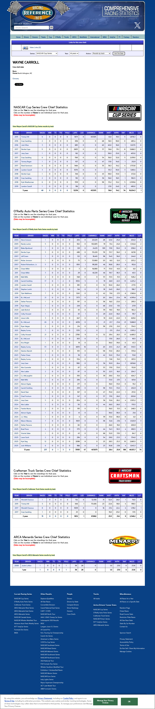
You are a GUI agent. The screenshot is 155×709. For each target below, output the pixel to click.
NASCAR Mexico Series (49, 673)
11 (42, 149)
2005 (16, 244)
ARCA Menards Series (22, 614)
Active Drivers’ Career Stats (104, 605)
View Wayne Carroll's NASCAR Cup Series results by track (33, 126)
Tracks (43, 37)
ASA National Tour (47, 661)
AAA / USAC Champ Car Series (51, 617)
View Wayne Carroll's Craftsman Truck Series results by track (34, 489)
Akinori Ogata (26, 384)
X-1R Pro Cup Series (48, 642)
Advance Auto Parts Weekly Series (26, 623)
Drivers (26, 37)
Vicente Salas (25, 433)
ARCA (74, 37)
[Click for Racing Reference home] (78, 16)
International (94, 37)
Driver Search (23, 23)
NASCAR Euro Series (48, 676)
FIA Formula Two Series (49, 664)
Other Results (46, 594)
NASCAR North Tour (48, 614)
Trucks (66, 37)
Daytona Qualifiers (47, 599)
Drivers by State (72, 602)
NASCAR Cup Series (21, 599)
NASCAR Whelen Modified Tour (25, 620)
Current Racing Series (23, 594)
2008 (16, 566)
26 (45, 322)
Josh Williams (26, 446)
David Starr (25, 392)
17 (45, 281)
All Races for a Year (126, 599)
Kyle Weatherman (27, 182)
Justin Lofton (26, 566)
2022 (16, 347)
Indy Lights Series (47, 679)
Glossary (16, 79)
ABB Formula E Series (48, 689)
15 (42, 516)
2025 (16, 421)
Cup (50, 37)
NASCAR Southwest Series (50, 655)
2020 (16, 310)
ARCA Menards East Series (23, 611)
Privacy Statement (126, 639)
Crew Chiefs (71, 614)
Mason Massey (26, 421)
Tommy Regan (26, 162)
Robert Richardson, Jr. (29, 265)
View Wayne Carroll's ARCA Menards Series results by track (34, 555)
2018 (16, 170)
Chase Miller (25, 269)
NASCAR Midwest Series (49, 651)
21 (45, 298)
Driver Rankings (72, 608)
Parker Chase (25, 355)
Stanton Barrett (26, 351)
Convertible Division (48, 605)
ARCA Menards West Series (24, 608)
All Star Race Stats (126, 620)
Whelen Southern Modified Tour (52, 667)
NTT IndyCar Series (21, 627)
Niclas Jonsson (26, 260)
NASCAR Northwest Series (50, 658)
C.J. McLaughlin (26, 376)
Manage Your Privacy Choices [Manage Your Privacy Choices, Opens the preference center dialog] (105, 702)
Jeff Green (24, 256)
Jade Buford (25, 310)
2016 (16, 141)
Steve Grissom (26, 240)
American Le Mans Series (49, 639)
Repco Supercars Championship (52, 683)
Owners (35, 37)
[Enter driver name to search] (31, 27)
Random (136, 37)
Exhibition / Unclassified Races (52, 670)
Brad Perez (25, 429)
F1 (119, 37)
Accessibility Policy (126, 642)
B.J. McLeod (25, 298)
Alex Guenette (26, 367)
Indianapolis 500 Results (50, 620)
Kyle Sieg (24, 441)
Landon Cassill (26, 170)
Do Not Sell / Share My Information (132, 648)
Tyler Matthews (26, 293)
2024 (16, 396)
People (69, 594)
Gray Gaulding (26, 141)
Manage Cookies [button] (126, 651)
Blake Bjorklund (26, 248)
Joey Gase (25, 153)
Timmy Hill (25, 137)
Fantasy (126, 37)
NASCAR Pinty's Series (101, 619)
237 (45, 450)
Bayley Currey (26, 330)
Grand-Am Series (47, 636)
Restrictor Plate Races (127, 617)
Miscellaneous (125, 594)
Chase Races (124, 611)
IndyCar (112, 37)
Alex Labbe (25, 371)
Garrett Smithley (26, 281)
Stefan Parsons (26, 302)
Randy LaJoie (26, 244)
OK (129, 702)
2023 (16, 351)
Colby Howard (26, 314)
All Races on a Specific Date (129, 602)
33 (45, 347)
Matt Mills (24, 277)
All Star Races (45, 602)
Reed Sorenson (26, 166)
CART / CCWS (45, 611)
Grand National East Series (50, 608)
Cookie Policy (68, 698)
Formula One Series (21, 630)
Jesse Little (25, 318)
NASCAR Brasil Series (48, 648)
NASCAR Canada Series (22, 617)
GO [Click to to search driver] (51, 27)
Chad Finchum (26, 396)
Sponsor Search (125, 633)
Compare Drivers (73, 605)
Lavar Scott (25, 437)
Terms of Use (124, 645)
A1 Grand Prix (45, 630)
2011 (16, 273)
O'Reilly (58, 37)
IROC (42, 623)
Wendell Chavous (27, 500)
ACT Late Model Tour (48, 686)
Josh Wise (25, 145)
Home (18, 37)
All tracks (96, 599)
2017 (16, 149)
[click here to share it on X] (138, 25)
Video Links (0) (31, 48)
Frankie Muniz (26, 409)
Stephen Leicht (26, 289)
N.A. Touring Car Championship (52, 633)
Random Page (125, 608)
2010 (16, 269)
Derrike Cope (25, 149)
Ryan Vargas (25, 306)
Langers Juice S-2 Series (49, 627)
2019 (16, 186)
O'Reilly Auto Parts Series (23, 602)
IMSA (105, 37)
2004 (16, 240)
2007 (16, 248)
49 (42, 190)
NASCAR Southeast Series (50, 645)
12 (45, 441)
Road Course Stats (126, 614)
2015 (16, 137)
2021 (16, 330)
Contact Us (124, 627)
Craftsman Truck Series (22, 605)
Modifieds (83, 37)
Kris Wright (25, 343)
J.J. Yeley (24, 417)
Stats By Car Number (127, 623)
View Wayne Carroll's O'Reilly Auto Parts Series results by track (35, 229)
